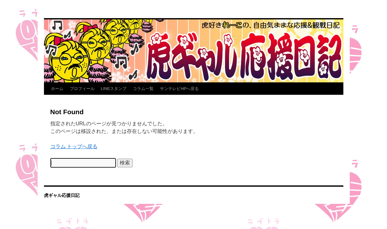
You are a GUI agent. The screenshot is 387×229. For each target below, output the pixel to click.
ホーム (57, 88)
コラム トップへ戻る (73, 146)
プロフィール (82, 88)
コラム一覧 (143, 88)
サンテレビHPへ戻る (179, 88)
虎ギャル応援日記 (62, 195)
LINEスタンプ (114, 88)
